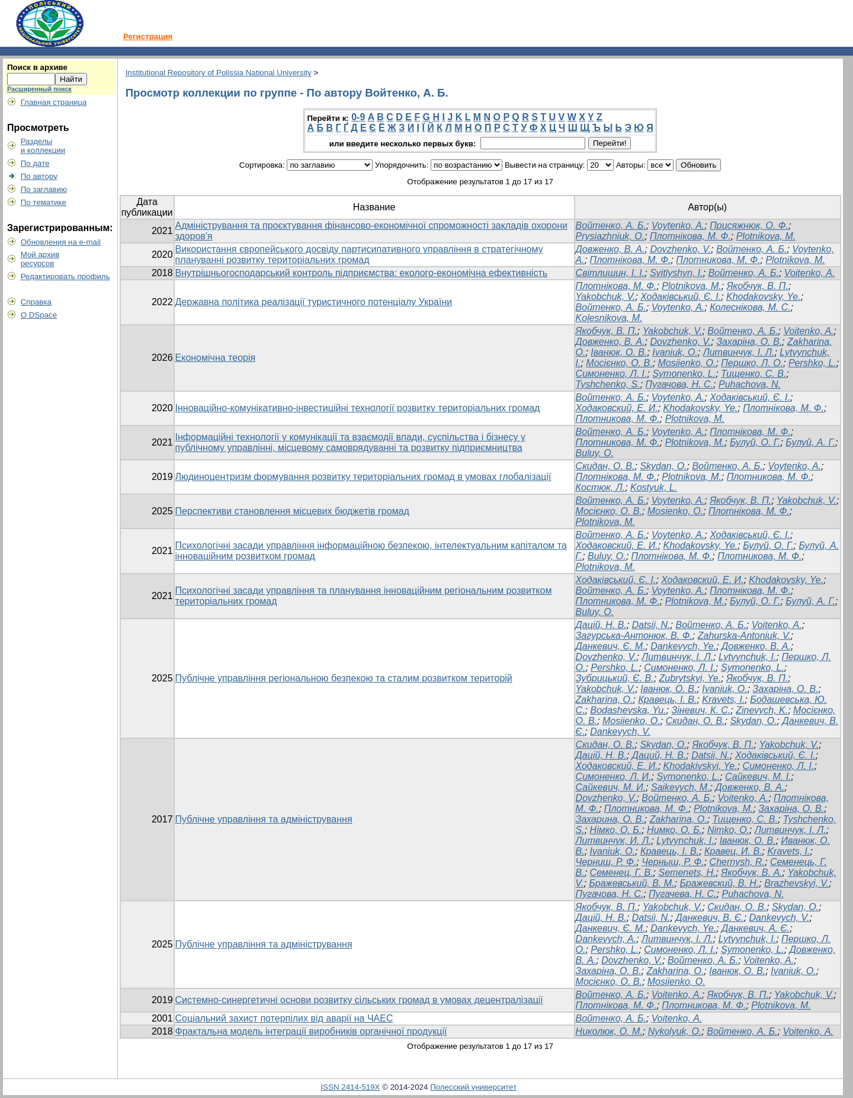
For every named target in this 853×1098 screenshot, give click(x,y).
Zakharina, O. (604, 699)
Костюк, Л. (601, 487)
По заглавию (44, 189)
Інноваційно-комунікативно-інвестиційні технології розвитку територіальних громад (357, 408)
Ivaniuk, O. (674, 352)
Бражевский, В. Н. (719, 883)
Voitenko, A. (808, 331)
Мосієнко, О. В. (619, 363)
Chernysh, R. (737, 862)
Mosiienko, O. (687, 363)
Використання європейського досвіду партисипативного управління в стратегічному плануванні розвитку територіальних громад (359, 254)
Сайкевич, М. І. (758, 777)
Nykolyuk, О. (675, 1031)
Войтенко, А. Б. (611, 225)
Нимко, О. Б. (674, 830)
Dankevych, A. (606, 939)
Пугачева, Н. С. (683, 894)
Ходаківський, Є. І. (680, 297)
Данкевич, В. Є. (709, 918)
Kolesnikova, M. (609, 318)
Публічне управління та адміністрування (263, 819)
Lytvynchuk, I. (748, 657)
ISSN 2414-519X (350, 1087)
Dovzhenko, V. (680, 249)
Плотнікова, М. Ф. (690, 236)
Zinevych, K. (762, 710)
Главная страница (54, 102)
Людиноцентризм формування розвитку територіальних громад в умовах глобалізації (363, 477)
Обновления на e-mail (61, 242)
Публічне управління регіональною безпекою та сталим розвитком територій (343, 678)
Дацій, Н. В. (601, 625)
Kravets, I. (723, 699)
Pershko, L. (812, 363)
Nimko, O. (728, 830)
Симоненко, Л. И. (614, 777)
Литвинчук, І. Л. (739, 352)
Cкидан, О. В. (605, 466)
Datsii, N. (651, 625)
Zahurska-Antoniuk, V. (744, 635)
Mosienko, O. (675, 511)
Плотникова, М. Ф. (718, 260)
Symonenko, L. (684, 374)
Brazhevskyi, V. (796, 883)
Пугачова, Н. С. (680, 384)
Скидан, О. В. (695, 721)
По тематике (43, 202)
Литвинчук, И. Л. (614, 840)
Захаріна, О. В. (749, 342)
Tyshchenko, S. (608, 384)
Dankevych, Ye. (683, 646)
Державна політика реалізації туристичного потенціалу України (314, 302)
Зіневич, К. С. (700, 710)
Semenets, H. (687, 872)
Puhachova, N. (750, 384)
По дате (35, 163)
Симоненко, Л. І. (611, 374)
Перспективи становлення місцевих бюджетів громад (292, 511)
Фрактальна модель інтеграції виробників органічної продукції (311, 1031)
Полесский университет (473, 1087)
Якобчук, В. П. (757, 286)
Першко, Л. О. (752, 363)
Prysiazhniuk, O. (610, 236)
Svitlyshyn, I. (676, 273)
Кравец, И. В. (733, 851)
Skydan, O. (663, 466)
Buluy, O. (595, 453)
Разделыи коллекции (43, 146)
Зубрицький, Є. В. (615, 678)
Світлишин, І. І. (610, 273)
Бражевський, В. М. (631, 883)
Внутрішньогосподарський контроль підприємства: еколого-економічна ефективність (361, 273)
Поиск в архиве (37, 67)
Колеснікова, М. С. (750, 307)
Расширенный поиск (39, 88)
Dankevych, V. (620, 731)
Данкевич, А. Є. (755, 928)
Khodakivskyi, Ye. (700, 766)
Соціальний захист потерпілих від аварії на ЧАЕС (284, 1018)
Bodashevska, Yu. (628, 710)
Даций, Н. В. (659, 755)
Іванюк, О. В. (619, 352)
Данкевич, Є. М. (611, 646)
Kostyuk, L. (653, 487)
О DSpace (39, 314)
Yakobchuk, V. (606, 297)
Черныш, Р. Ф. (673, 862)
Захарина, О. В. (610, 819)
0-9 (358, 117)
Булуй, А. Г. (810, 442)
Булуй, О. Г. (755, 442)
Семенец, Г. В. (621, 872)
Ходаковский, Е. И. (617, 408)
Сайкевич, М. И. (611, 787)
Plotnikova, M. (766, 236)
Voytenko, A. (678, 225)
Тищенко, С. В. (753, 374)
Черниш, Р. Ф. (606, 862)
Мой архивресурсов (40, 259)
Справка (36, 301)
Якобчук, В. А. (751, 872)
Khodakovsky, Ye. (763, 297)
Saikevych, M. (680, 787)
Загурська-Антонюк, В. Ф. (634, 635)
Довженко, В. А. (610, 249)
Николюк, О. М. (609, 1031)
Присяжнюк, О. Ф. (749, 225)
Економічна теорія (215, 358)
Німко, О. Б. (616, 830)
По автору (39, 176)
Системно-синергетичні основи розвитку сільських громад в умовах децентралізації (359, 1000)
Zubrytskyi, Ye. (690, 678)
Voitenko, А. (809, 273)
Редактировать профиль (65, 276)
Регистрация (147, 36)
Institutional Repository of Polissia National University (219, 72)
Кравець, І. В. (667, 699)
